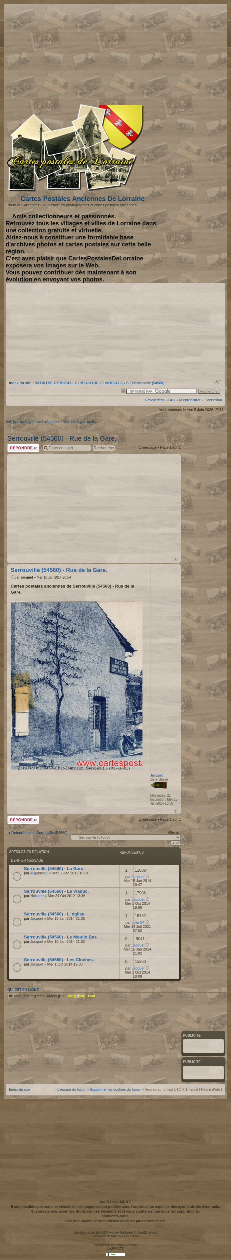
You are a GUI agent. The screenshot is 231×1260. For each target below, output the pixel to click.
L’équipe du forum (71, 1089)
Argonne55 (39, 873)
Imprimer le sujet (123, 390)
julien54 (138, 922)
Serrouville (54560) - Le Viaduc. (56, 891)
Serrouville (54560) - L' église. (55, 913)
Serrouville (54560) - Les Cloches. (59, 959)
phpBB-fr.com (126, 1245)
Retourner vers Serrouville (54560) (39, 833)
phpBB (101, 1232)
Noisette (37, 896)
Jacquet (26, 577)
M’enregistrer (189, 400)
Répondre (23, 448)
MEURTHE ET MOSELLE (56, 383)
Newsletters (154, 400)
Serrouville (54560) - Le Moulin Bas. (61, 936)
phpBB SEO (115, 1249)
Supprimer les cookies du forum (115, 1089)
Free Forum (130, 1236)
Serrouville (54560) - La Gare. (54, 868)
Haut (175, 559)
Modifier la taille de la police (217, 382)
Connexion (213, 400)
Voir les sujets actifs (80, 422)
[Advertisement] (169, 52)
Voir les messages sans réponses (33, 422)
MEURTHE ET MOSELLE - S (105, 383)
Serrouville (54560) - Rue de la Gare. (61, 438)
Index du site (20, 383)
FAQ (171, 400)
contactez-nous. (115, 1216)
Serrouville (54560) (148, 383)
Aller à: (173, 832)
